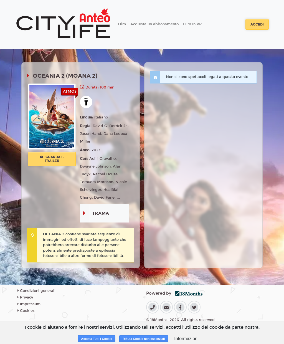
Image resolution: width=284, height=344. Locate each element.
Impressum (28, 304)
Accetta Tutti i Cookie (96, 338)
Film (122, 24)
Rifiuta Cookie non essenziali (144, 338)
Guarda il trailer (52, 159)
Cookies (26, 310)
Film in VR (192, 24)
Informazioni (186, 338)
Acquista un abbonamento (154, 24)
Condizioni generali (36, 291)
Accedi (257, 24)
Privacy (25, 297)
